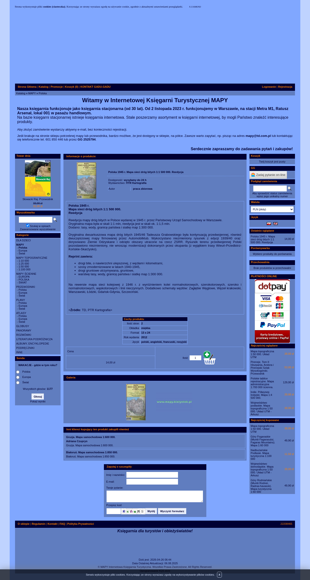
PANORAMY (23, 330)
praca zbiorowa (142, 188)
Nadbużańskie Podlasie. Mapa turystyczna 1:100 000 (261, 454)
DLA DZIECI (23, 240)
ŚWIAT (23, 282)
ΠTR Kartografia (136, 182)
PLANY (20, 299)
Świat (22, 253)
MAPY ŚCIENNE (26, 273)
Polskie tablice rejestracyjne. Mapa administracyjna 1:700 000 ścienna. (262, 383)
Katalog (20, 93)
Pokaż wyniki (38, 401)
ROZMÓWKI (23, 334)
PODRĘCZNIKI (25, 347)
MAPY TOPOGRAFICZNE (31, 257)
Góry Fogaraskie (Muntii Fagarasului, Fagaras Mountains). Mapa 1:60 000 (263, 441)
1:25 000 (24, 263)
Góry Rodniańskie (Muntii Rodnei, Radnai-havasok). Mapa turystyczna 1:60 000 (261, 486)
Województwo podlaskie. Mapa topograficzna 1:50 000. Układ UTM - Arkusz (262, 408)
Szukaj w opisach (40, 226)
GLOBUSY (22, 326)
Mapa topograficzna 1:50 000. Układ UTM (262, 354)
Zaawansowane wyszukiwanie (37, 229)
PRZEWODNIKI (25, 286)
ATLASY (21, 313)
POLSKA (24, 279)
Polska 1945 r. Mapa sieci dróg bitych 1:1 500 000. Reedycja (263, 239)
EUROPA (24, 276)
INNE (19, 352)
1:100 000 (25, 269)
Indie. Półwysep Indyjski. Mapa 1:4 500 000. (261, 395)
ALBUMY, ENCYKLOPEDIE (32, 343)
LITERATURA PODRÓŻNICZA (34, 339)
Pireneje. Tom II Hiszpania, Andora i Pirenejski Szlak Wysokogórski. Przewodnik (262, 368)
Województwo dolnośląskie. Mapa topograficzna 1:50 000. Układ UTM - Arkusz (262, 469)
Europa (23, 250)
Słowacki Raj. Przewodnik (38, 199)
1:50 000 (24, 266)
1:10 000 (24, 260)
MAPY (32, 93)
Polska (43, 93)
